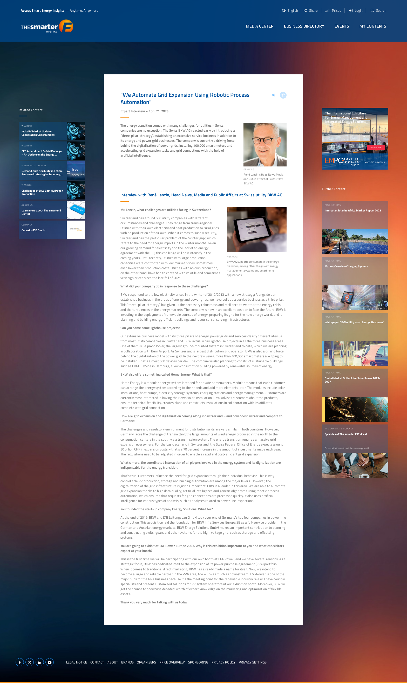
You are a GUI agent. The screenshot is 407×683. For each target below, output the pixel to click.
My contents (372, 26)
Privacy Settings (253, 662)
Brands (127, 662)
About (112, 662)
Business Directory (304, 26)
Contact (97, 662)
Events (342, 26)
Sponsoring (198, 662)
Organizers (146, 662)
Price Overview (172, 662)
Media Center (260, 26)
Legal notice (76, 662)
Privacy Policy (223, 662)
